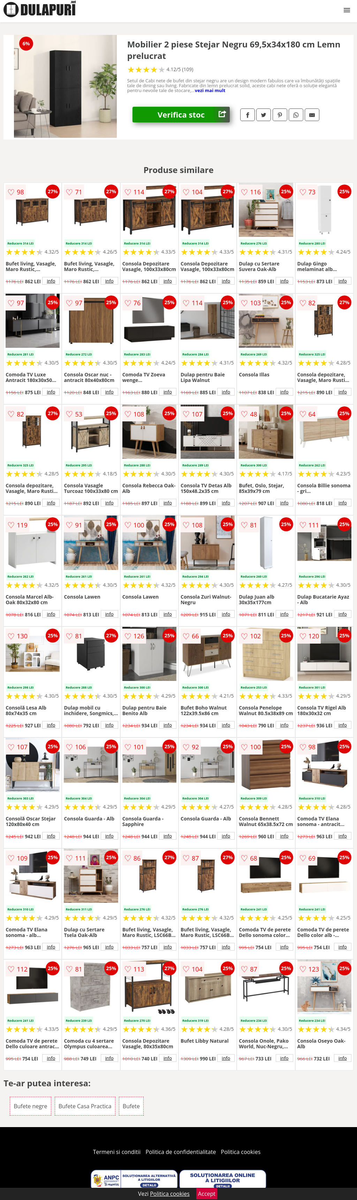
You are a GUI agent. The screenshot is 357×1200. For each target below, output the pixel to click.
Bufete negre (30, 1106)
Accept (206, 1194)
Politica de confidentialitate (181, 1152)
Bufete (131, 1106)
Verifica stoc (194, 114)
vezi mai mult (210, 90)
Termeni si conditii (117, 1152)
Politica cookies (241, 1152)
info (51, 281)
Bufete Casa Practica (85, 1106)
